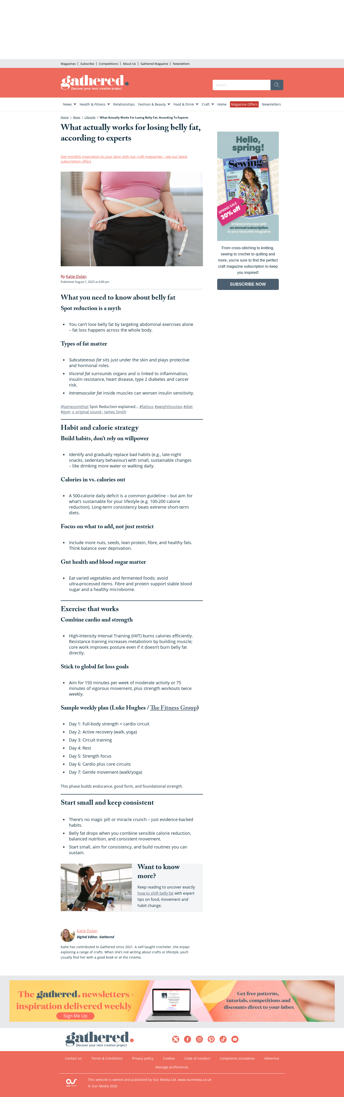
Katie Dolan (87, 930)
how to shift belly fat (156, 893)
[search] (277, 85)
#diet (188, 406)
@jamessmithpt (75, 406)
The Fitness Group (173, 709)
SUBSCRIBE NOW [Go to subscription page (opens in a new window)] (248, 284)
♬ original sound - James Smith (99, 411)
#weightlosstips (169, 406)
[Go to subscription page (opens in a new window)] (248, 240)
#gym (66, 411)
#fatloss (146, 406)
